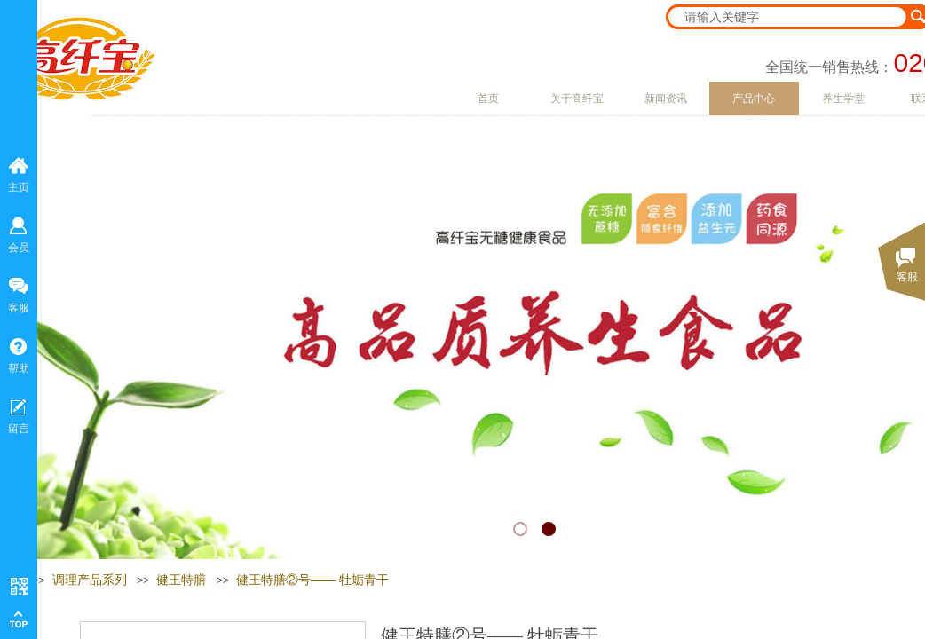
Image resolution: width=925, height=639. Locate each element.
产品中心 (753, 98)
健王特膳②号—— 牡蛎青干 (312, 579)
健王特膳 (181, 579)
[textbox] (787, 17)
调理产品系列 (89, 579)
